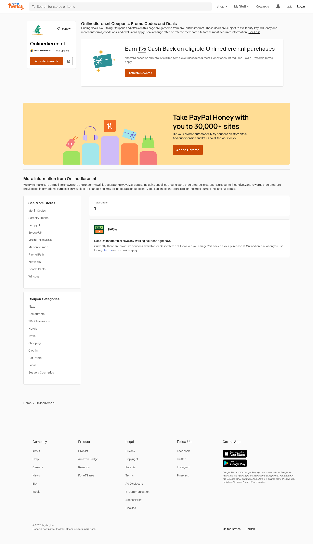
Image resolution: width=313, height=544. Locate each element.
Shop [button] (222, 6)
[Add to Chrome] (188, 150)
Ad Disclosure (134, 483)
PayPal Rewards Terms (258, 58)
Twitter (181, 459)
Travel (32, 336)
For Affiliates (86, 475)
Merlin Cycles (37, 210)
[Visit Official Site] (69, 61)
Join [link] (289, 6)
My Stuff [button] (241, 6)
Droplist (83, 451)
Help (35, 459)
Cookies (131, 508)
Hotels (32, 328)
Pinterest (183, 475)
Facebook (183, 451)
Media (36, 492)
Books (32, 365)
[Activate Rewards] (46, 61)
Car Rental (35, 358)
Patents (130, 467)
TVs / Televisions (39, 321)
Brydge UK (35, 232)
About (36, 451)
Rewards (262, 6)
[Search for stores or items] (120, 6)
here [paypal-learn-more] (92, 529)
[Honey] (16, 6)
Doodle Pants (36, 269)
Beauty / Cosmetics (41, 372)
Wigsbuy (33, 276)
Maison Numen (38, 247)
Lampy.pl (34, 225)
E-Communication (137, 492)
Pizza (31, 306)
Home (27, 403)
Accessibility (134, 500)
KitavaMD (34, 262)
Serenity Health (38, 218)
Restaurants (36, 314)
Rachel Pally (36, 254)
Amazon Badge (88, 459)
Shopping (34, 343)
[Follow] (64, 29)
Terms (108, 250)
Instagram (183, 467)
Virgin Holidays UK (40, 240)
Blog (35, 483)
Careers (37, 467)
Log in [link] (301, 6)
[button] (239, 529)
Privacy (130, 451)
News (36, 475)
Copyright (132, 459)
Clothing (33, 350)
